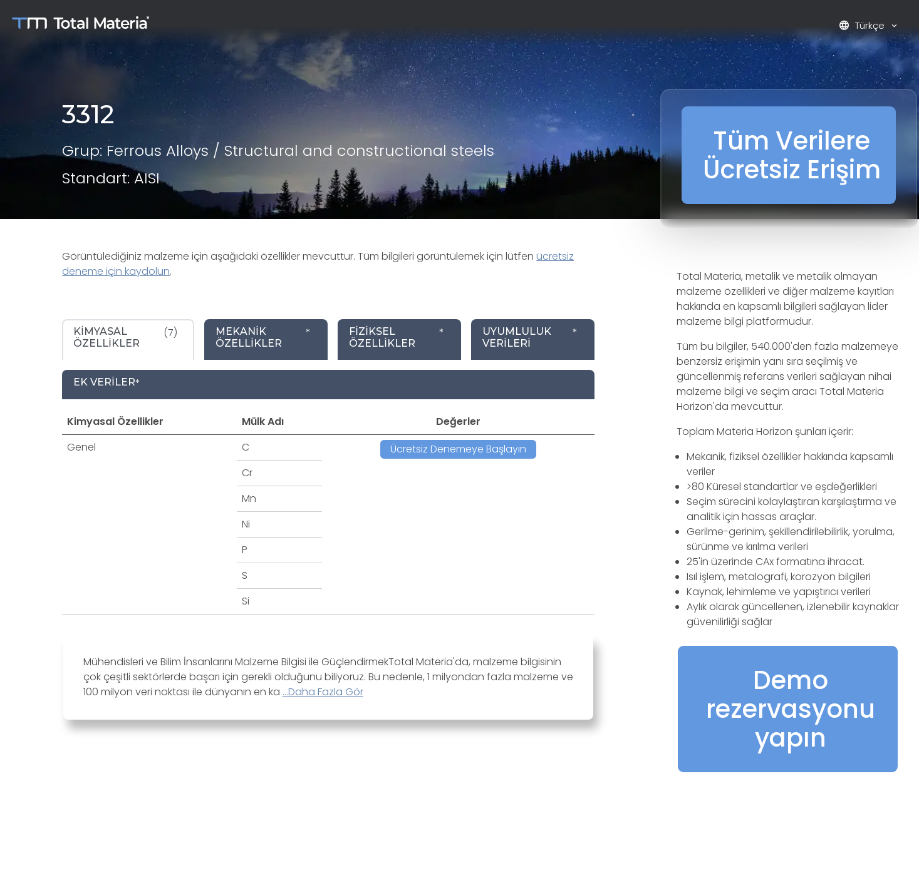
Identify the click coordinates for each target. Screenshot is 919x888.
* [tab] (263, 337)
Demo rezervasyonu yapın (790, 709)
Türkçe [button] (863, 25)
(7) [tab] (125, 337)
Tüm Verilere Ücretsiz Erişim (792, 155)
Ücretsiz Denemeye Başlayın (458, 449)
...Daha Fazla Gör (323, 692)
